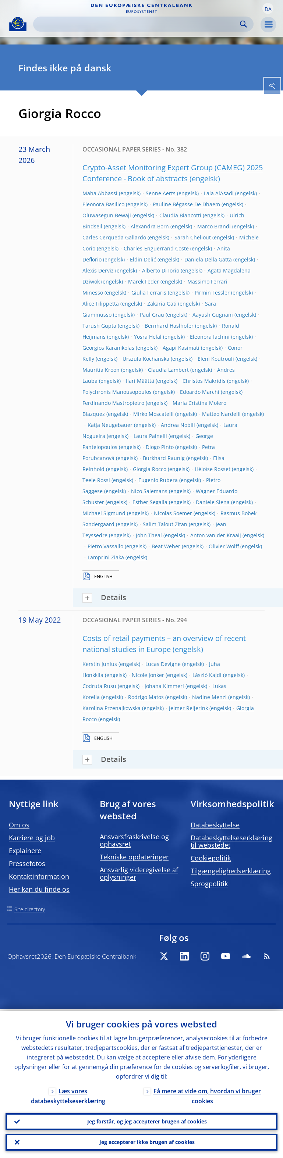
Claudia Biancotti (180, 215)
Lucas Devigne (163, 663)
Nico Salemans (149, 491)
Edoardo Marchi (199, 391)
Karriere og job (32, 837)
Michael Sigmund (103, 513)
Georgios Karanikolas (108, 347)
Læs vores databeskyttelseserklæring (68, 1094)
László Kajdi (207, 674)
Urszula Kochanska (146, 358)
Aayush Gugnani (212, 314)
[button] (267, 8)
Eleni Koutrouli (216, 358)
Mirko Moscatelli (153, 413)
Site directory (29, 909)
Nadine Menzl (209, 697)
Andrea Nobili (178, 424)
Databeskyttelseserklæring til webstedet (231, 841)
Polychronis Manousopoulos (117, 391)
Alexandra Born (150, 226)
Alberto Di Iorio (160, 270)
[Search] (137, 24)
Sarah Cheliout (192, 237)
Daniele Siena (213, 502)
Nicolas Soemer (173, 513)
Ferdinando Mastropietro (113, 402)
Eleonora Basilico (103, 204)
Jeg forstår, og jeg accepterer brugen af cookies (147, 1120)
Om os (19, 824)
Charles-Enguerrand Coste (156, 248)
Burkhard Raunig (164, 458)
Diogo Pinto (160, 446)
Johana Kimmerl (164, 686)
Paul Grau (152, 314)
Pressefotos (27, 863)
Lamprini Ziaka (106, 557)
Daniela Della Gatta (208, 259)
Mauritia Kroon (101, 369)
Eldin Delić (143, 259)
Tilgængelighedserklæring (231, 870)
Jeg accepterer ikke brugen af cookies (147, 1141)
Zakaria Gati (162, 303)
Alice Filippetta (100, 303)
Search (243, 24)
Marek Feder (143, 281)
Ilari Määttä (140, 380)
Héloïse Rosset (212, 469)
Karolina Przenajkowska (111, 708)
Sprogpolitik (209, 883)
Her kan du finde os (39, 889)
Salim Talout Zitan (165, 524)
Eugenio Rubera (158, 480)
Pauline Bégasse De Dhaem (186, 204)
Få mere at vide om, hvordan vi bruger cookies (207, 1094)
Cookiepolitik (211, 858)
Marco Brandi (214, 226)
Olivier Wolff (224, 546)
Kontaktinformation (39, 876)
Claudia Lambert (168, 369)
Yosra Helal (148, 336)
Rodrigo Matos (146, 697)
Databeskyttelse (215, 824)
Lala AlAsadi (219, 193)
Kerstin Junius (99, 663)
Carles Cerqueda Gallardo (114, 237)
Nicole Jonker (148, 674)
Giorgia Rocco (149, 469)
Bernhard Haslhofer (169, 325)
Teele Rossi (96, 480)
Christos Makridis (204, 380)
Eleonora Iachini (210, 336)
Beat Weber (166, 546)
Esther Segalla (149, 502)
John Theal (149, 535)
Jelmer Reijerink (188, 708)
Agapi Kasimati (181, 347)
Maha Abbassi (99, 193)
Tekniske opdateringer (134, 856)
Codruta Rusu (99, 686)
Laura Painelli (150, 435)
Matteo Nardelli (221, 413)
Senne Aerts (161, 193)
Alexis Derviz (98, 270)
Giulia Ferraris (148, 292)
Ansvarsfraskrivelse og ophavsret (134, 840)
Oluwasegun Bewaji (106, 215)
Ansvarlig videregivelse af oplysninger (139, 873)
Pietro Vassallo (105, 546)
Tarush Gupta (99, 325)
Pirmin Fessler (212, 292)
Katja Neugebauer (110, 424)
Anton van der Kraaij (215, 535)
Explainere (25, 850)
